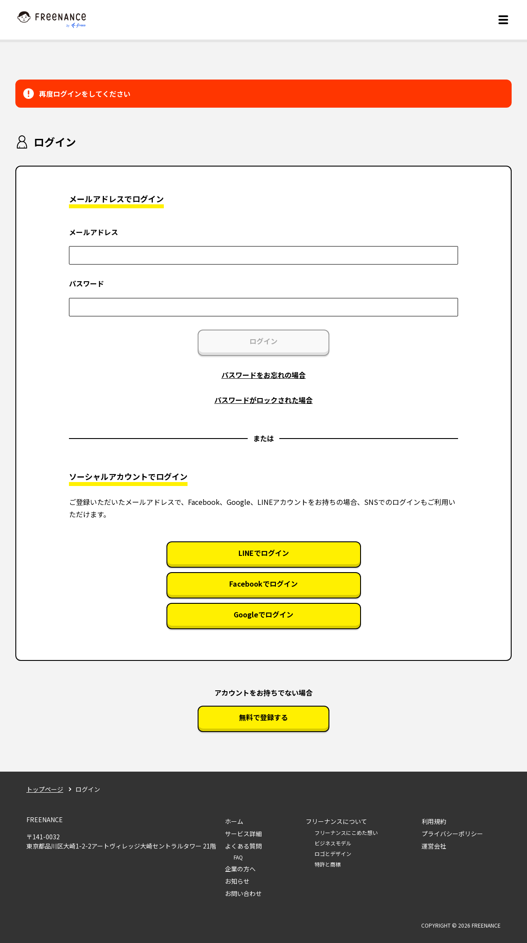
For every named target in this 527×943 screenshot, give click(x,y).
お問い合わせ (243, 893)
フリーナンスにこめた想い (346, 832)
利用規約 (434, 821)
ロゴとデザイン (332, 853)
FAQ (238, 857)
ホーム (234, 821)
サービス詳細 (243, 833)
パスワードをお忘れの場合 (263, 375)
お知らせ (237, 881)
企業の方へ (240, 868)
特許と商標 (327, 864)
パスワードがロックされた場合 (263, 400)
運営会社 (434, 845)
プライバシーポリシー (452, 833)
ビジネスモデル (332, 843)
